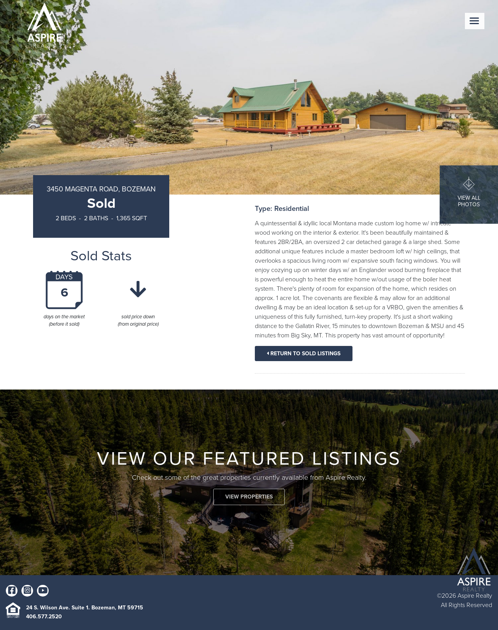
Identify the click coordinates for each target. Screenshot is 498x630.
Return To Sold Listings (303, 353)
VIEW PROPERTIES (249, 496)
